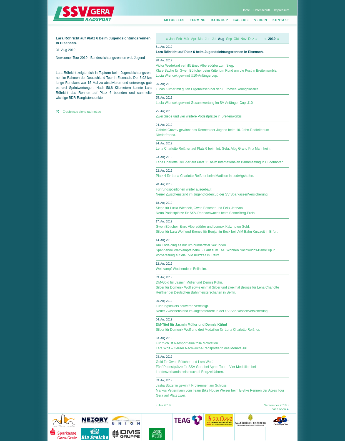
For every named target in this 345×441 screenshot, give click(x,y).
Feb (179, 39)
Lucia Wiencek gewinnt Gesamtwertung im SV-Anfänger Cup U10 (204, 103)
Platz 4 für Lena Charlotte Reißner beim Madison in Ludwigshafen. (205, 176)
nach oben (279, 409)
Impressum (281, 10)
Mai (200, 39)
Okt (236, 39)
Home (246, 10)
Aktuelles (174, 20)
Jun (207, 39)
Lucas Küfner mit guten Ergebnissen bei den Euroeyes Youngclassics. (207, 89)
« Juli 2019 (163, 405)
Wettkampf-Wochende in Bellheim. (181, 269)
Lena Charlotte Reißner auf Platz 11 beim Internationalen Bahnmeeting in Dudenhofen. (220, 162)
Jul (214, 39)
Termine (198, 20)
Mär (186, 39)
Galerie (241, 20)
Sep (229, 39)
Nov (243, 39)
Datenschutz (261, 10)
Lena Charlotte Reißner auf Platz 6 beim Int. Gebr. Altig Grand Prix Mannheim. (213, 149)
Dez (251, 39)
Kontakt (280, 20)
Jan (171, 39)
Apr (193, 39)
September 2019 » (276, 405)
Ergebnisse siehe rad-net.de (82, 111)
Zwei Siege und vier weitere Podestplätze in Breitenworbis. (199, 116)
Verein (260, 20)
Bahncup (219, 20)
